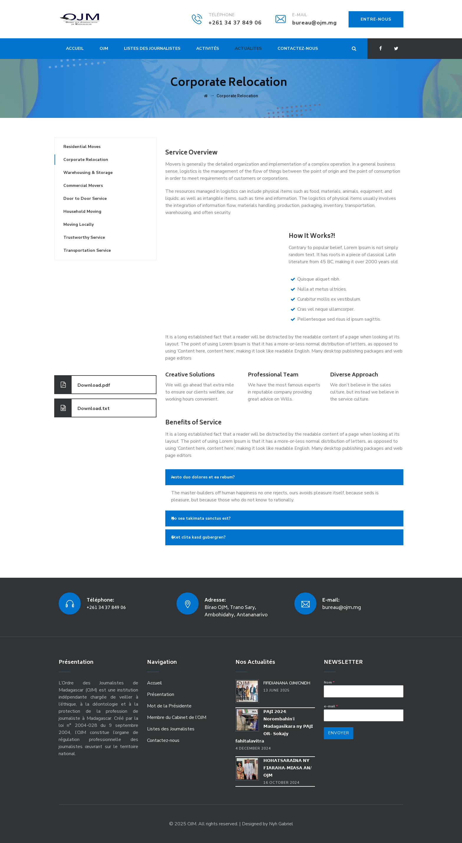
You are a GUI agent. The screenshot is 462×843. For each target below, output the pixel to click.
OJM (104, 48)
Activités (207, 48)
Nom (329, 682)
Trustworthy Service (84, 237)
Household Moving (82, 211)
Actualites (248, 48)
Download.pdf (82, 384)
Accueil (75, 48)
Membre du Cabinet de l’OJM (176, 717)
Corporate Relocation (85, 159)
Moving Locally (78, 224)
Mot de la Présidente (169, 706)
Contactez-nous (298, 48)
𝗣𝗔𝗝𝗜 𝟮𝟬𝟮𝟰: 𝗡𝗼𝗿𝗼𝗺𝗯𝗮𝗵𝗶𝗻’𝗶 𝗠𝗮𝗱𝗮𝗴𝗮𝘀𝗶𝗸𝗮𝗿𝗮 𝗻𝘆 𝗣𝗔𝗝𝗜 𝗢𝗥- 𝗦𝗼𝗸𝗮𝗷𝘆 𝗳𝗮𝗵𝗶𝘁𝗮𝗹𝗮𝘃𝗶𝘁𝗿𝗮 (274, 726)
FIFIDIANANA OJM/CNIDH (286, 683)
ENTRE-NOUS (376, 19)
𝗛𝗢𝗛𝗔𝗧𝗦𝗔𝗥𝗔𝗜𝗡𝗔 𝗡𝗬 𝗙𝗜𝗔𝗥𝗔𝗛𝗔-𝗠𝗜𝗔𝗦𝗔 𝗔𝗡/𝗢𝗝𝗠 (287, 768)
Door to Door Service (85, 198)
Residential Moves (81, 146)
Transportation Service (87, 250)
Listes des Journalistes (152, 48)
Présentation (160, 694)
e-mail (331, 706)
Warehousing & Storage (88, 172)
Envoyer (338, 733)
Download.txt (82, 408)
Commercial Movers (83, 185)
